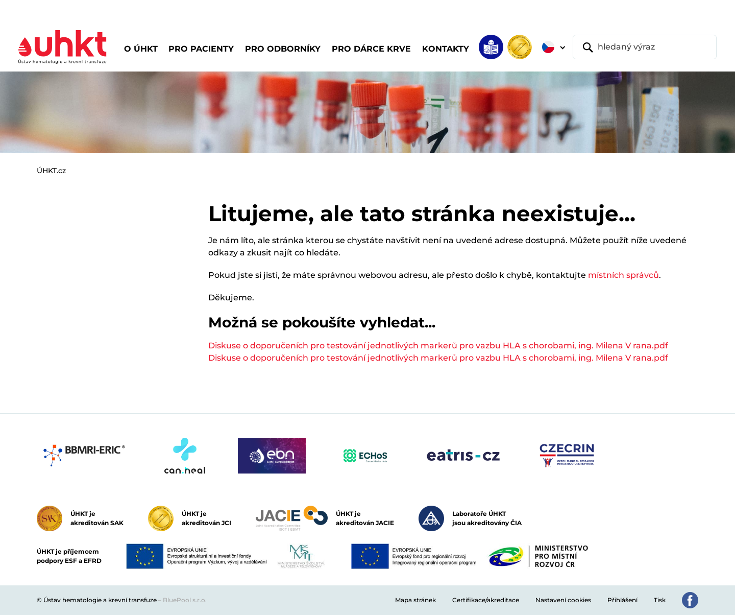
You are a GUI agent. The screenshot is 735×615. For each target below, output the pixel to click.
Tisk (660, 600)
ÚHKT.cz (51, 170)
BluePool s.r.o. (185, 600)
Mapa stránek (415, 600)
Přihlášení (622, 600)
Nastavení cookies (563, 600)
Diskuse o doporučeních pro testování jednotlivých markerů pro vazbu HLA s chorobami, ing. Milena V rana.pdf (438, 345)
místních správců (623, 275)
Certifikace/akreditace (485, 600)
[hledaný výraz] (645, 47)
